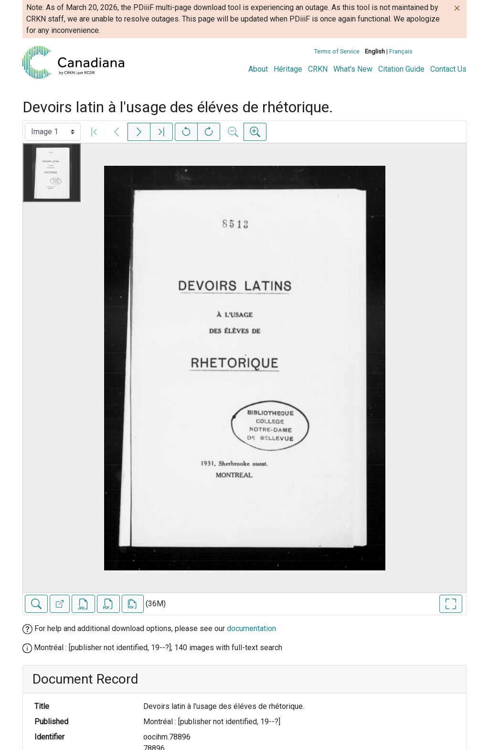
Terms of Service (337, 51)
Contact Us (448, 69)
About (258, 69)
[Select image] (53, 132)
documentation (251, 628)
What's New (352, 69)
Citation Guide (401, 69)
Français (401, 51)
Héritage (288, 69)
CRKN (318, 69)
